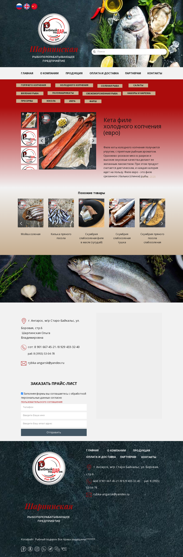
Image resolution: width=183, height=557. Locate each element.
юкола (51, 100)
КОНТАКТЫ (154, 73)
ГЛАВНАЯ (27, 73)
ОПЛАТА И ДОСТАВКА (104, 73)
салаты (138, 85)
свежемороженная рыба (102, 93)
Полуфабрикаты (63, 92)
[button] (42, 141)
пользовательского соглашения (41, 402)
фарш (93, 101)
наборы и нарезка (139, 93)
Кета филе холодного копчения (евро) (132, 126)
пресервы (27, 100)
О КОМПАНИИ (49, 73)
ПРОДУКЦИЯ (74, 73)
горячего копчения (33, 85)
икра (72, 100)
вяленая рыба (30, 93)
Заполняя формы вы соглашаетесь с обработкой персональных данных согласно (53, 398)
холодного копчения (74, 85)
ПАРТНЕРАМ (133, 73)
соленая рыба (110, 85)
